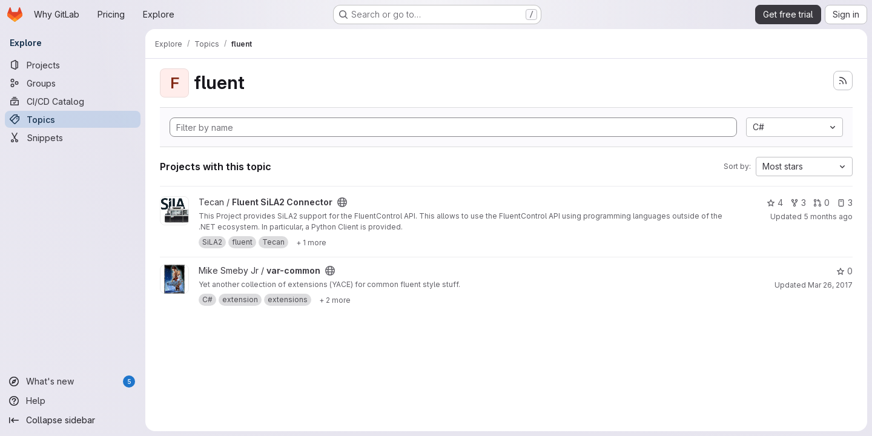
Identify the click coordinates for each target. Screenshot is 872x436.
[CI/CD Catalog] (72, 101)
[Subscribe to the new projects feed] (843, 80)
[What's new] (72, 381)
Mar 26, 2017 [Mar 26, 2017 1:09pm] (830, 284)
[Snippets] (72, 137)
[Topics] (72, 119)
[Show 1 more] (311, 242)
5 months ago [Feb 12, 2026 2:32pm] (828, 216)
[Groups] (72, 82)
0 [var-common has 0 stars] (844, 271)
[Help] (72, 400)
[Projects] (72, 64)
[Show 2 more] (335, 299)
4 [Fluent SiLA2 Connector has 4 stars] (775, 202)
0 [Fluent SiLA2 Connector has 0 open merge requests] (821, 202)
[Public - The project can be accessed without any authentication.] (342, 202)
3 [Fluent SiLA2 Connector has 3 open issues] (845, 202)
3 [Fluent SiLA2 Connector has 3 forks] (798, 202)
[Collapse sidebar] (72, 420)
